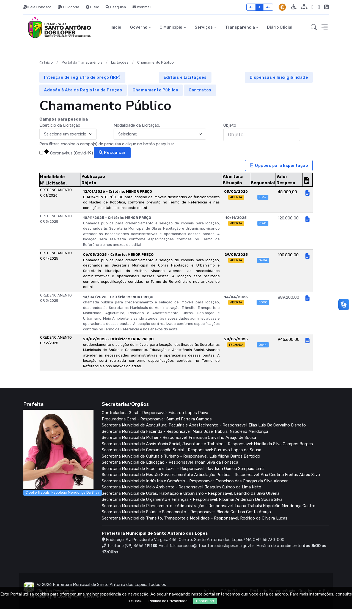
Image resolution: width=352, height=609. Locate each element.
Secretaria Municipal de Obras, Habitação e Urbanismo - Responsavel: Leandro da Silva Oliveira (190, 493)
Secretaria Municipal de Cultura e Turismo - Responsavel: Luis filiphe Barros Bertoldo (181, 456)
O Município (171, 27)
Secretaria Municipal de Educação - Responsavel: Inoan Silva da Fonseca (170, 462)
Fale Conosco (37, 7)
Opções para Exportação (279, 165)
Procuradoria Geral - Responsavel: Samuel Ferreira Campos (157, 419)
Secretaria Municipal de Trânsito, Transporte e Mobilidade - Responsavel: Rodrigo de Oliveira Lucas (194, 518)
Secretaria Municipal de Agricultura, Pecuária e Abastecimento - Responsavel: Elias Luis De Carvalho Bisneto (204, 425)
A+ (268, 7)
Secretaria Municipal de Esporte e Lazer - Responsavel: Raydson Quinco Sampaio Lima (183, 468)
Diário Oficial (279, 27)
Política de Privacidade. (168, 601)
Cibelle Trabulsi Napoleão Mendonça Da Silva (62, 492)
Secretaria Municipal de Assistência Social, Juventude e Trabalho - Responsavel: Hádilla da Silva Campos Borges (207, 443)
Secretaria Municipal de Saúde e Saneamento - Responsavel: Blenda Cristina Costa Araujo (186, 511)
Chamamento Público (155, 62)
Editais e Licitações (185, 77)
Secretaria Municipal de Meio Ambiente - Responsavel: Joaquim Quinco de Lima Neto (181, 487)
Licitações (119, 62)
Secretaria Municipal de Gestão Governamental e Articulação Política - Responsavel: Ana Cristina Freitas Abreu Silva (211, 474)
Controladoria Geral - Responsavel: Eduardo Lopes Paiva (155, 412)
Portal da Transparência (82, 62)
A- (251, 7)
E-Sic (92, 7)
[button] (313, 27)
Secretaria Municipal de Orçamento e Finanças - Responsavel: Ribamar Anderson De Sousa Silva (192, 499)
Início (116, 27)
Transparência (240, 27)
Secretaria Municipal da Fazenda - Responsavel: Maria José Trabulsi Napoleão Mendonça (185, 431)
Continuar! (205, 601)
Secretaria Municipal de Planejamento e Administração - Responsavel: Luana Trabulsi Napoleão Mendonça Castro (208, 505)
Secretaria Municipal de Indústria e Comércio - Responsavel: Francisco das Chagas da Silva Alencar (195, 481)
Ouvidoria (68, 7)
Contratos (200, 90)
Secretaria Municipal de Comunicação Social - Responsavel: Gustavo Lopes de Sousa (181, 449)
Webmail (142, 7)
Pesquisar (112, 152)
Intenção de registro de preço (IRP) (82, 77)
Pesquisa (116, 7)
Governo (138, 27)
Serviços (204, 27)
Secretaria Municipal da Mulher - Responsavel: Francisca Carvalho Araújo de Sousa (179, 437)
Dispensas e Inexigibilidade (279, 77)
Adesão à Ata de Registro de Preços (83, 90)
